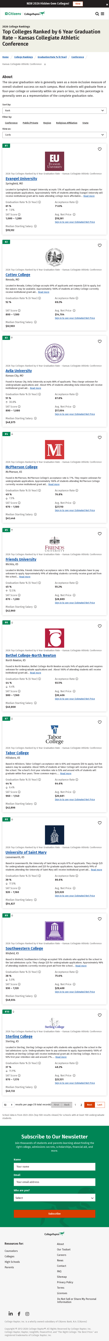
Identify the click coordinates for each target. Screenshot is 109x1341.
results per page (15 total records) (26, 1104)
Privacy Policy (65, 1282)
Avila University (19, 371)
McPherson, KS (14, 471)
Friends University (21, 559)
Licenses (62, 1293)
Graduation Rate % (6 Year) (52, 57)
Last (99, 1104)
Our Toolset (63, 1249)
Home (5, 57)
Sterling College (19, 1036)
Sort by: (6, 104)
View (77, 3)
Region (47, 123)
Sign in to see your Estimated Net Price (75, 222)
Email (17, 1175)
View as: (6, 129)
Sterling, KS (12, 1041)
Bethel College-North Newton (31, 655)
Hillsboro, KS (13, 757)
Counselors (11, 1250)
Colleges (9, 1256)
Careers (61, 1255)
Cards (8, 134)
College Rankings (23, 57)
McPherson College (22, 467)
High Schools (12, 1261)
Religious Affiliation (66, 123)
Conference (77, 57)
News (60, 1260)
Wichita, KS (12, 564)
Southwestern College (24, 948)
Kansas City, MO (14, 375)
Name (17, 1159)
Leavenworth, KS (15, 857)
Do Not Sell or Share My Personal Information (76, 1300)
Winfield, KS (12, 953)
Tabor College (17, 753)
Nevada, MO (12, 279)
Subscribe (54, 1213)
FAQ (59, 1271)
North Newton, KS (16, 660)
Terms (60, 1287)
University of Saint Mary (26, 852)
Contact (61, 1265)
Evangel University (21, 178)
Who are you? (22, 1190)
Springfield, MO (14, 183)
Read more (89, 196)
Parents (9, 1267)
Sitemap (62, 1276)
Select (19, 1197)
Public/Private (30, 123)
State (85, 123)
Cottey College (18, 274)
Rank (7, 110)
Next (89, 1104)
